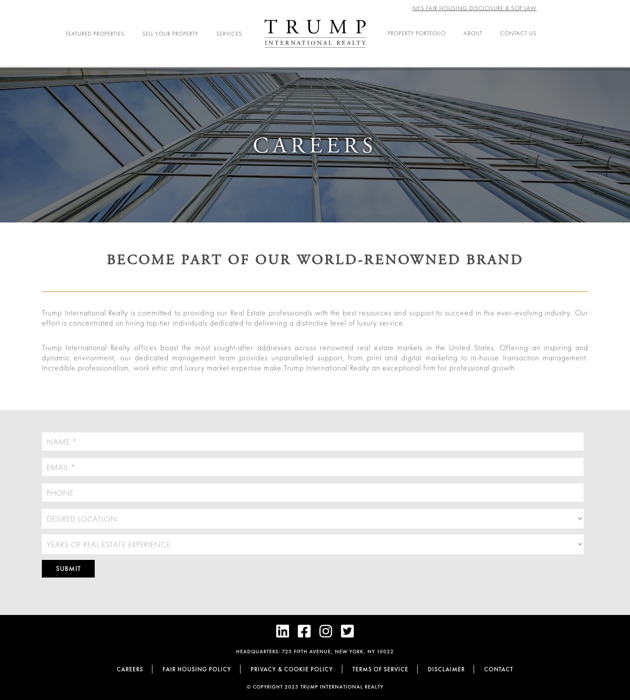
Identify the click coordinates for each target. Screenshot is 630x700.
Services (229, 33)
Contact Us (518, 33)
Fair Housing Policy (197, 669)
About (472, 33)
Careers (130, 669)
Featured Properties (95, 33)
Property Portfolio (417, 33)
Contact (498, 669)
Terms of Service (380, 669)
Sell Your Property (170, 33)
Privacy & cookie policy (292, 669)
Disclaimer (446, 669)
